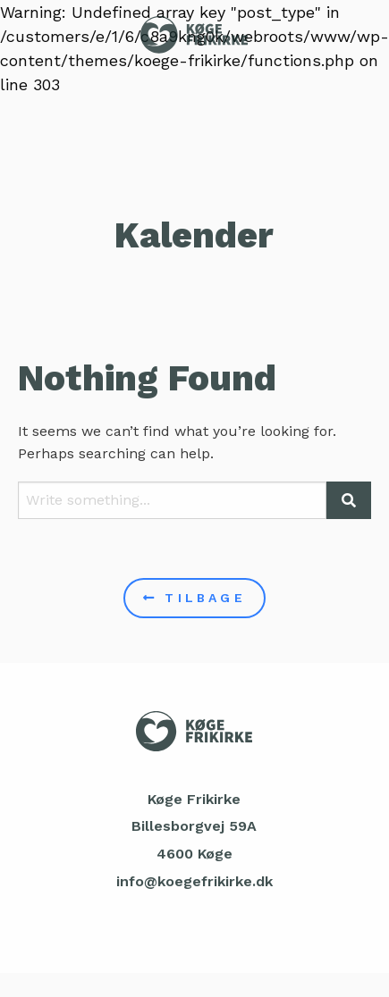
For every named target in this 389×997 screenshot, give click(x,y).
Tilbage (194, 598)
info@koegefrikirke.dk (194, 881)
